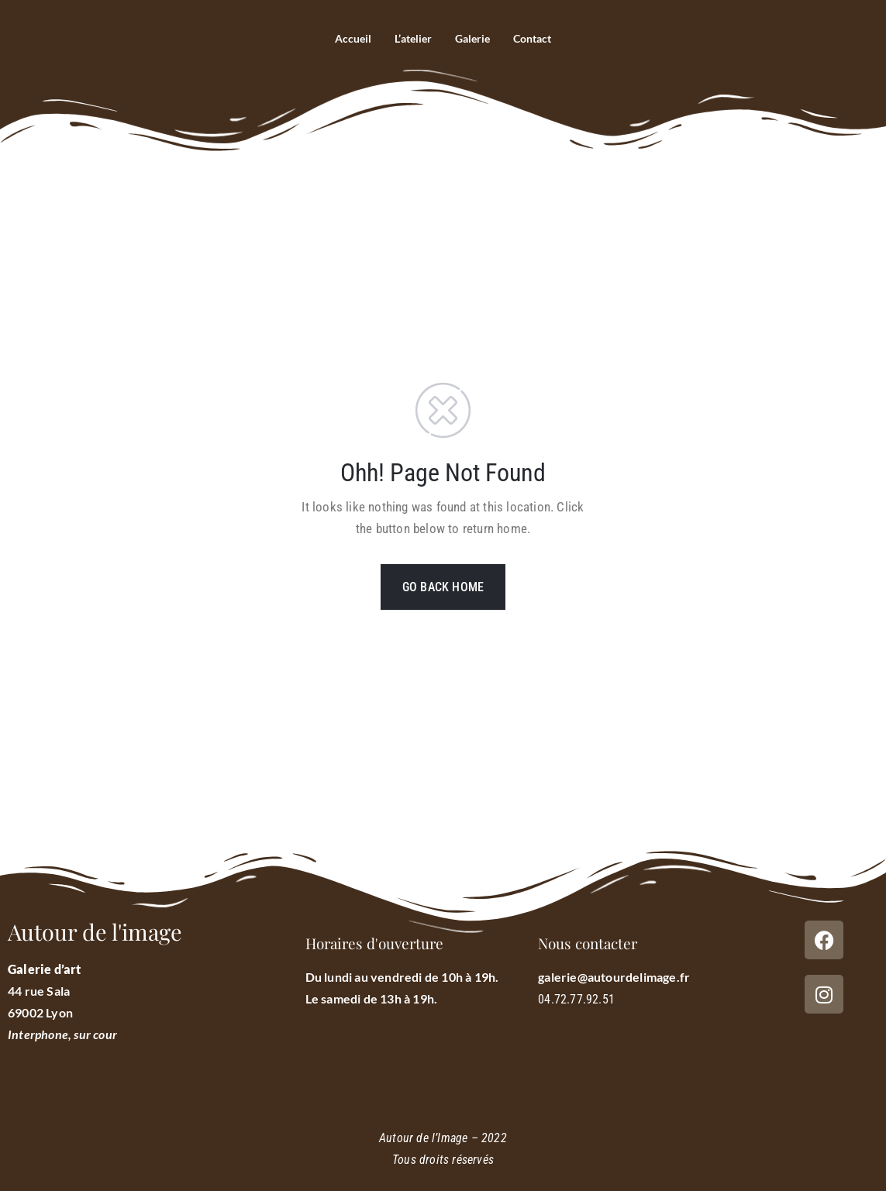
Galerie (473, 39)
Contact (536, 39)
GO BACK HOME (443, 587)
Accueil (347, 39)
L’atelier (410, 39)
